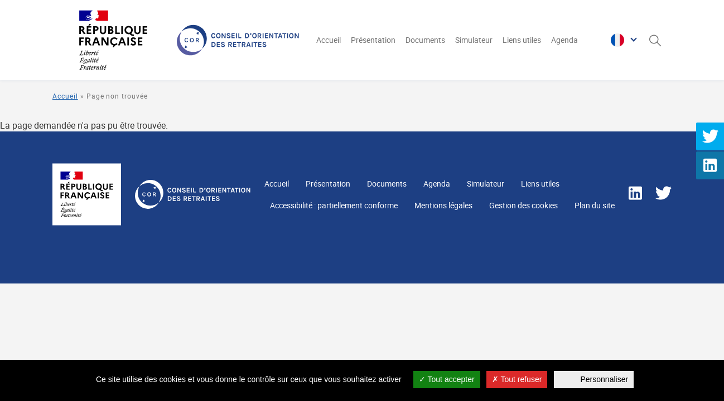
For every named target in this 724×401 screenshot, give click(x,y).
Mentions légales (443, 205)
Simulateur (474, 40)
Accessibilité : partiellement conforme (334, 205)
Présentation (373, 40)
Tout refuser (517, 379)
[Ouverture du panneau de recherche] (655, 40)
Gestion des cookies (523, 205)
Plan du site (595, 205)
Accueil (328, 40)
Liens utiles (522, 40)
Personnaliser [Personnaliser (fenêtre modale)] (605, 379)
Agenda (564, 40)
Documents (425, 40)
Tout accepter (447, 379)
